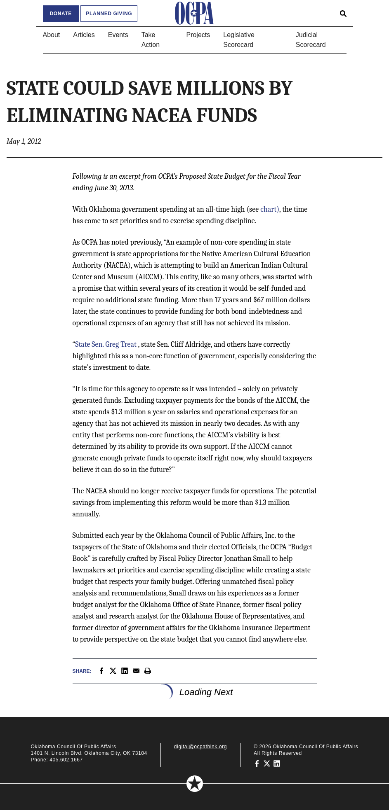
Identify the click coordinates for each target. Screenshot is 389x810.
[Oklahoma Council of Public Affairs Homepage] (195, 13)
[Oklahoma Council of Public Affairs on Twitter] (267, 763)
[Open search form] (343, 13)
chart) (269, 209)
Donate (61, 13)
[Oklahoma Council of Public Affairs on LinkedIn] (276, 763)
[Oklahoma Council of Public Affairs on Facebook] (257, 763)
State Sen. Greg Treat (106, 344)
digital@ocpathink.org (200, 746)
